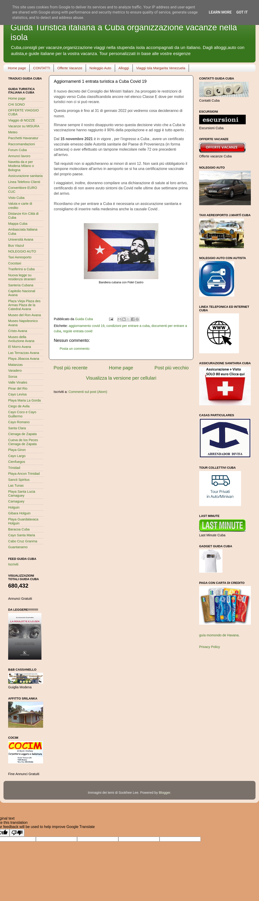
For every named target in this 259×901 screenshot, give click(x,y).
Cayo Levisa (17, 394)
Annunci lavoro (19, 156)
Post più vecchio (171, 367)
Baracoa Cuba (19, 529)
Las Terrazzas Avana (23, 353)
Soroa (12, 376)
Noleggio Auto (100, 68)
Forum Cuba (17, 150)
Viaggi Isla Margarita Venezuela (160, 68)
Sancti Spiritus (19, 480)
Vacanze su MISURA (23, 126)
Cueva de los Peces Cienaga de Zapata (23, 442)
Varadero (15, 370)
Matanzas (15, 365)
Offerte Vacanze (69, 68)
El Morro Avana (19, 347)
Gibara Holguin (19, 513)
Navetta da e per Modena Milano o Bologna (21, 166)
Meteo (12, 132)
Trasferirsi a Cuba (21, 269)
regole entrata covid (77, 331)
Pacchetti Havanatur (23, 138)
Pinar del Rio (17, 388)
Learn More (220, 12)
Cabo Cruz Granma (22, 541)
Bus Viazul (16, 245)
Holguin (14, 507)
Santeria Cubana (20, 285)
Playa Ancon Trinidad (24, 473)
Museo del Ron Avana (24, 315)
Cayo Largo (16, 456)
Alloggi (124, 68)
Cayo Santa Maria (21, 535)
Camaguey (16, 501)
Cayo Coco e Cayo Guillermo (22, 414)
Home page (17, 68)
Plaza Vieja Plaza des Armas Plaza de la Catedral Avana (24, 305)
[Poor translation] (17, 833)
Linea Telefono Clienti (24, 182)
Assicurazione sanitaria (25, 176)
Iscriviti (13, 564)
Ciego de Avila (19, 406)
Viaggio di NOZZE (21, 120)
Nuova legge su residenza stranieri (22, 277)
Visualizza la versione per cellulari (121, 378)
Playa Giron (17, 450)
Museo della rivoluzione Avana (21, 339)
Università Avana (20, 239)
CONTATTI (41, 68)
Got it (242, 12)
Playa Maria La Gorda (24, 400)
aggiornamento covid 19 (87, 326)
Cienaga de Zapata (22, 434)
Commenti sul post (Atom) (87, 392)
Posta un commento (74, 348)
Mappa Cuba (17, 223)
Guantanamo (17, 547)
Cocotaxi (14, 263)
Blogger (164, 792)
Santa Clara (17, 428)
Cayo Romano (19, 422)
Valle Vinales (17, 382)
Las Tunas (16, 485)
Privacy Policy (209, 647)
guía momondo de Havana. (219, 635)
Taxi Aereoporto (19, 257)
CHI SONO (16, 104)
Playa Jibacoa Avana (23, 358)
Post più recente (71, 367)
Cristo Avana (17, 331)
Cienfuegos (16, 462)
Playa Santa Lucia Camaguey (21, 493)
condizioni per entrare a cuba (128, 326)
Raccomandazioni (21, 144)
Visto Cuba (16, 198)
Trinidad (14, 468)
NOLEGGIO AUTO (22, 251)
